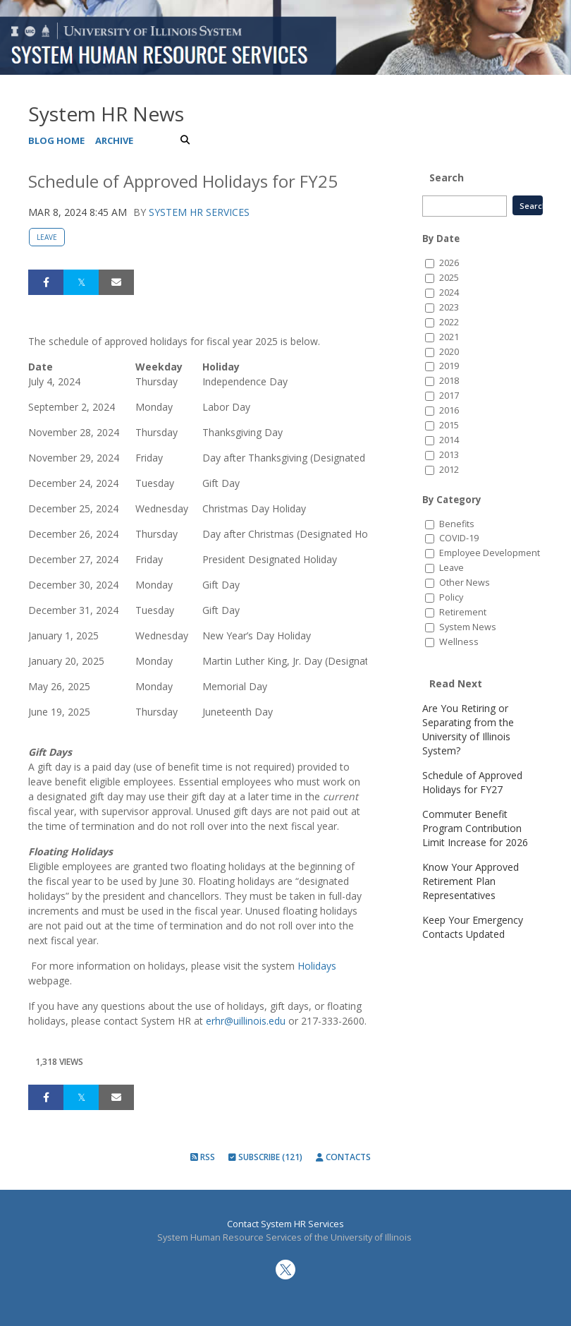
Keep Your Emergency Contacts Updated (472, 927)
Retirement (462, 612)
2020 (449, 352)
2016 (449, 410)
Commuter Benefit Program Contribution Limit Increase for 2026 (475, 828)
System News (467, 627)
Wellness (459, 642)
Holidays (316, 965)
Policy (451, 597)
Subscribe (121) (265, 1157)
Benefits (456, 524)
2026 (449, 263)
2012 (449, 470)
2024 (449, 293)
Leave (47, 237)
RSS (202, 1157)
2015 (449, 425)
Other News (464, 583)
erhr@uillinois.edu (246, 1020)
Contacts (343, 1157)
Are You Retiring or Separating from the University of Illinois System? (468, 729)
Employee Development (489, 553)
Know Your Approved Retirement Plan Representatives (470, 881)
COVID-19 (459, 538)
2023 (449, 307)
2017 (449, 396)
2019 (449, 366)
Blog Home (56, 140)
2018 (449, 381)
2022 (449, 322)
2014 (449, 440)
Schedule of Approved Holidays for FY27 (472, 782)
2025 (449, 278)
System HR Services (199, 212)
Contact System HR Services (285, 1224)
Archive (114, 140)
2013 (449, 455)
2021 (449, 337)
